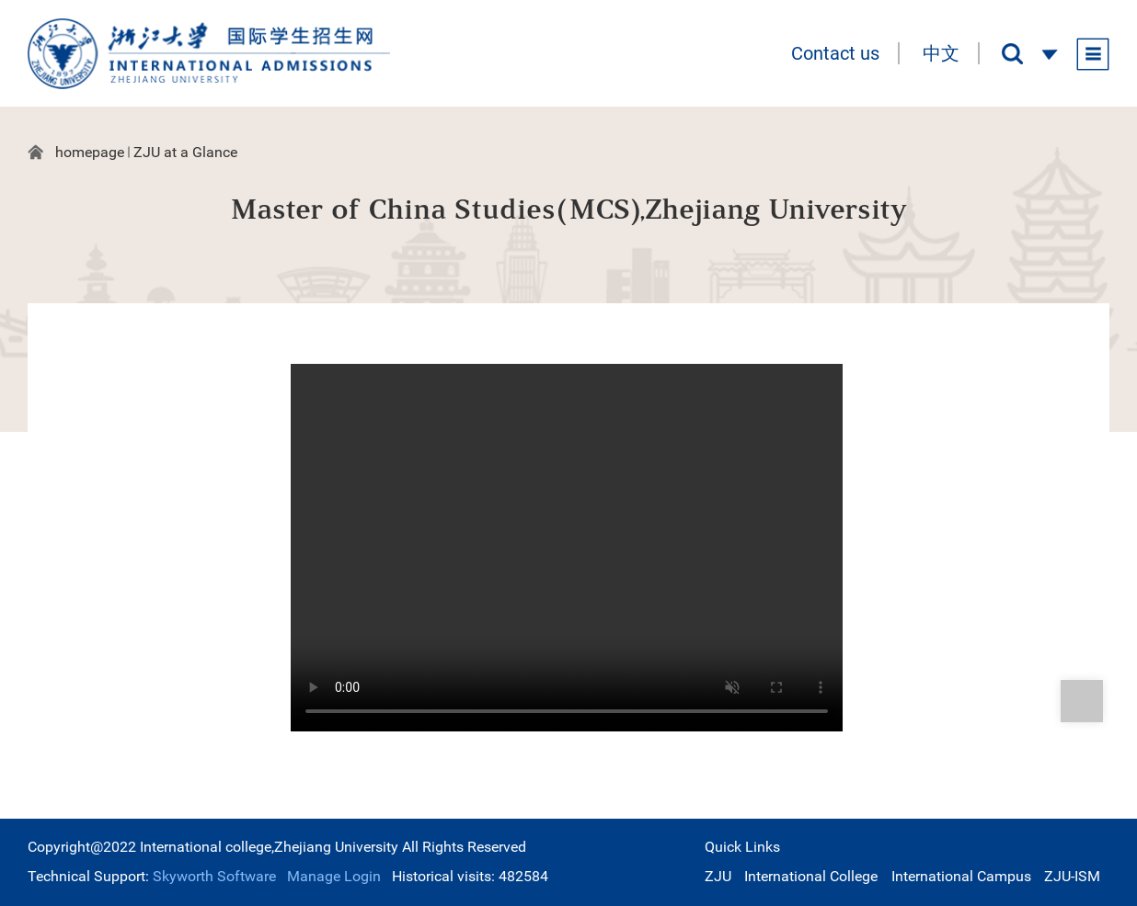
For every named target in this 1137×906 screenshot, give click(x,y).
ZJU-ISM (1072, 876)
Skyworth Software (212, 876)
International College (811, 876)
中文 (941, 53)
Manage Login (334, 876)
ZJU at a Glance (185, 152)
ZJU (718, 876)
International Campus (961, 876)
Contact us (835, 53)
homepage (89, 152)
